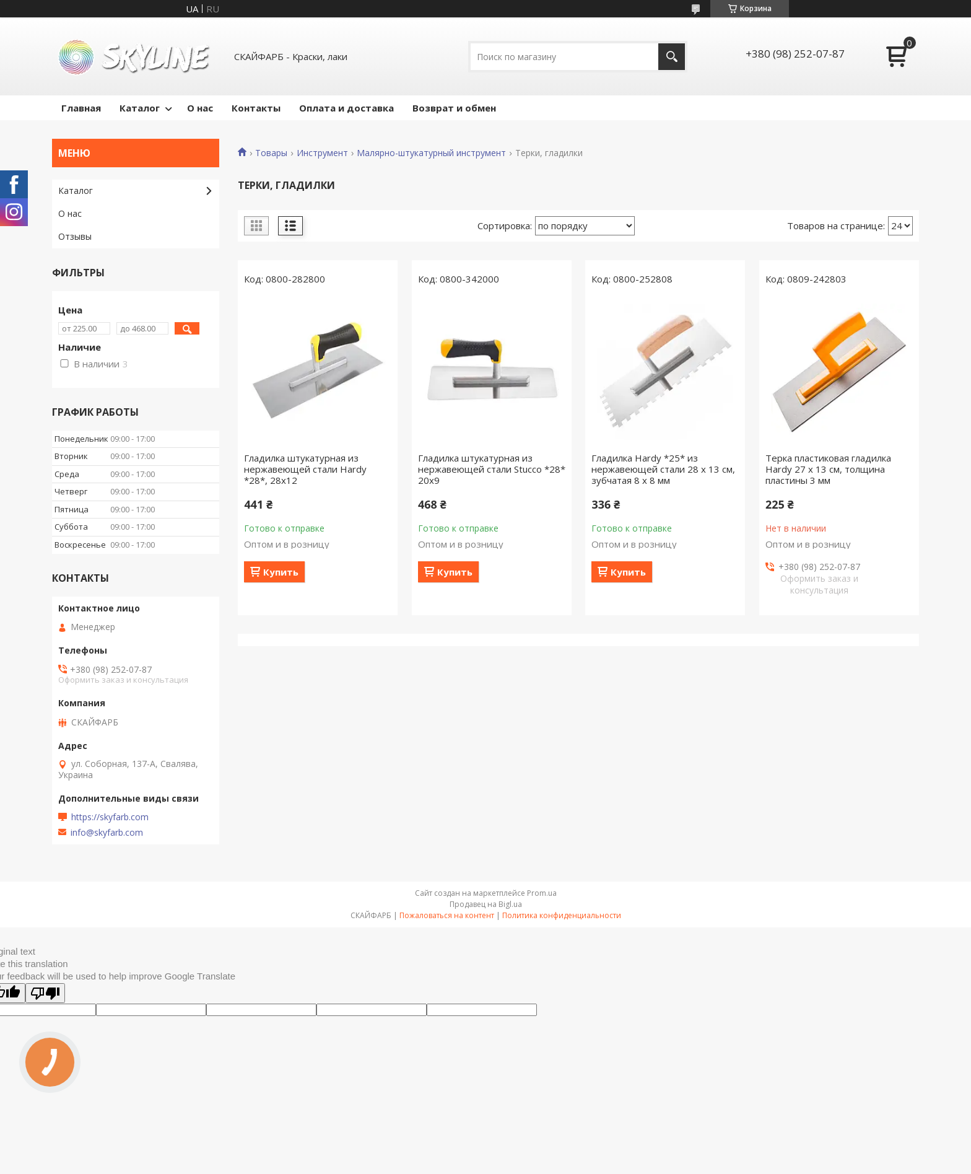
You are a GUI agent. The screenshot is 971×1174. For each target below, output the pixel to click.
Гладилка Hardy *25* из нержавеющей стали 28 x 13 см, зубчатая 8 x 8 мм (663, 469)
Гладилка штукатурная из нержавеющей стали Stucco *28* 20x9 (491, 469)
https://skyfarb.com (110, 817)
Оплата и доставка (346, 108)
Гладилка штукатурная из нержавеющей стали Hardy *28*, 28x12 (305, 469)
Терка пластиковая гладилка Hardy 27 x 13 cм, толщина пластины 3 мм (828, 469)
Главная (81, 108)
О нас (200, 108)
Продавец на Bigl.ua (486, 904)
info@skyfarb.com (107, 832)
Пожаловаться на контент (446, 915)
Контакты (256, 108)
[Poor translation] (45, 993)
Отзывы (75, 236)
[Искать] (671, 56)
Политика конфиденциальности (561, 915)
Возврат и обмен (454, 108)
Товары (271, 153)
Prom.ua (542, 893)
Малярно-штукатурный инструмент (431, 153)
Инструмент (322, 153)
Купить (280, 572)
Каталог (140, 108)
